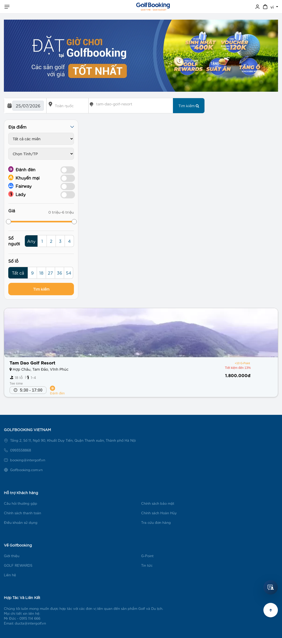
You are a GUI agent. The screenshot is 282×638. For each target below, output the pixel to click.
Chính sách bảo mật (157, 503)
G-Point (147, 556)
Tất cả (18, 272)
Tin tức (147, 565)
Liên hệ (10, 575)
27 (50, 272)
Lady (17, 194)
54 (68, 272)
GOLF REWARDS (18, 565)
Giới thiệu (11, 556)
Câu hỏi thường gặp (20, 503)
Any (31, 241)
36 (59, 272)
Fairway (20, 186)
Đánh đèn (21, 169)
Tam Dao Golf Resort (32, 362)
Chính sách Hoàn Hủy (159, 513)
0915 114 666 (29, 618)
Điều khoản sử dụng (20, 522)
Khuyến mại (24, 177)
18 (41, 272)
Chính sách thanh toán (22, 513)
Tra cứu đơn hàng (156, 522)
